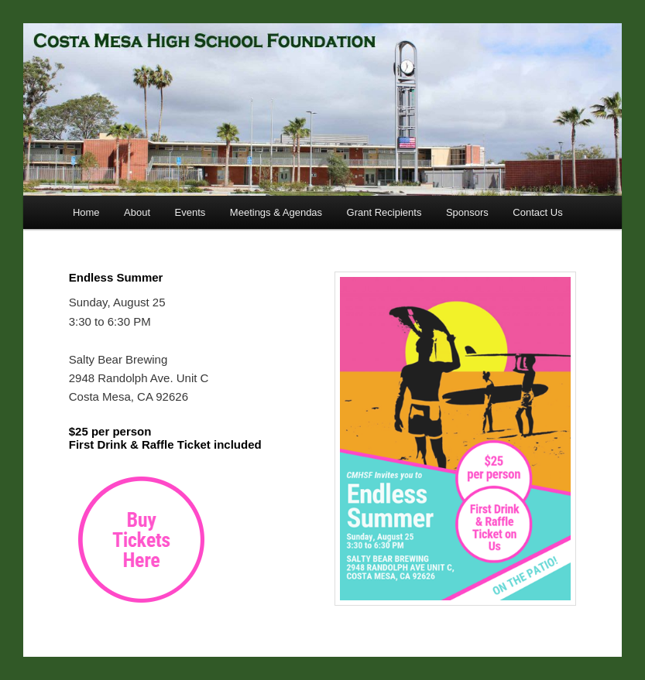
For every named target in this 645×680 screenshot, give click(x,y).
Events (190, 212)
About (137, 212)
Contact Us (537, 212)
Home (86, 212)
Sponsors (467, 212)
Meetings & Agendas (276, 212)
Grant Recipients (384, 212)
